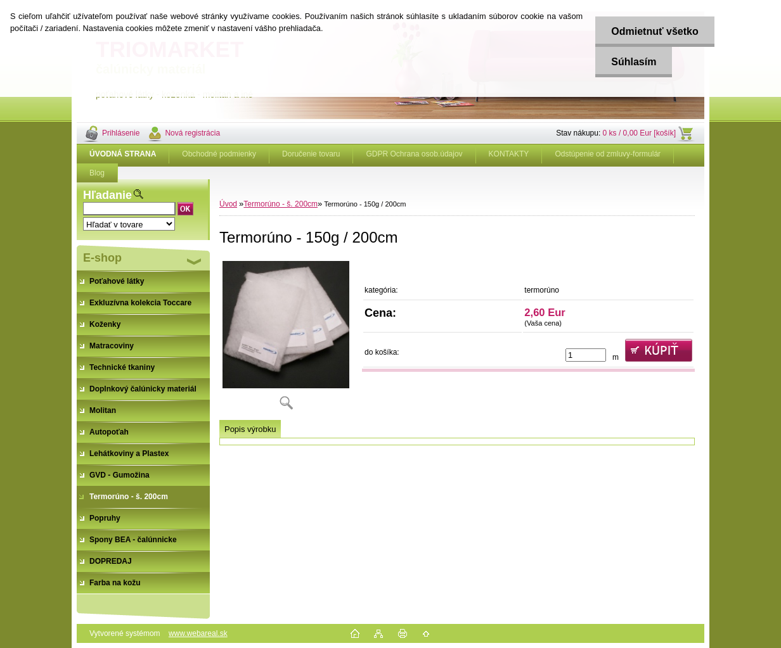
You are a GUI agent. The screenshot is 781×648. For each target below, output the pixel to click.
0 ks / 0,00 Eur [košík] (639, 133)
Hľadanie (107, 195)
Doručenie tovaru (311, 153)
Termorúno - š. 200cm (280, 204)
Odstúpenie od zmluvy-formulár (608, 153)
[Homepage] (123, 153)
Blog (97, 172)
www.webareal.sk (198, 633)
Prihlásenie (120, 133)
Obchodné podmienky (219, 153)
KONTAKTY (509, 153)
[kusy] (585, 355)
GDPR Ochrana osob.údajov (414, 153)
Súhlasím (633, 61)
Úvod (228, 204)
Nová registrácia (192, 133)
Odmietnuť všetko (654, 31)
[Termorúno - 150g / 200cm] (286, 338)
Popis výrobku (250, 429)
